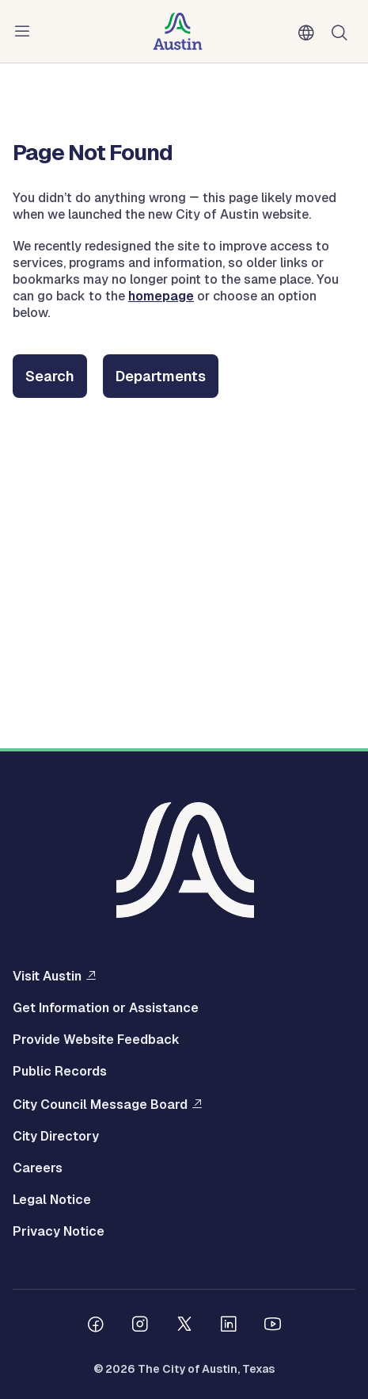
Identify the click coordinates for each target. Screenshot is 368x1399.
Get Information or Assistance (106, 1008)
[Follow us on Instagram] (140, 1326)
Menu (25, 31)
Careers (38, 1168)
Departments (161, 376)
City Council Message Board (100, 1104)
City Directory (56, 1136)
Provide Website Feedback (96, 1040)
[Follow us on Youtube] (273, 1326)
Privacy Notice (58, 1231)
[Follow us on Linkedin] (228, 1326)
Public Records (60, 1071)
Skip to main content (63, 0)
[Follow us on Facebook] (95, 1326)
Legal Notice (52, 1200)
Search (49, 376)
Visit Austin (47, 976)
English (309, 33)
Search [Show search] (342, 31)
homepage (161, 296)
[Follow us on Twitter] (184, 1326)
